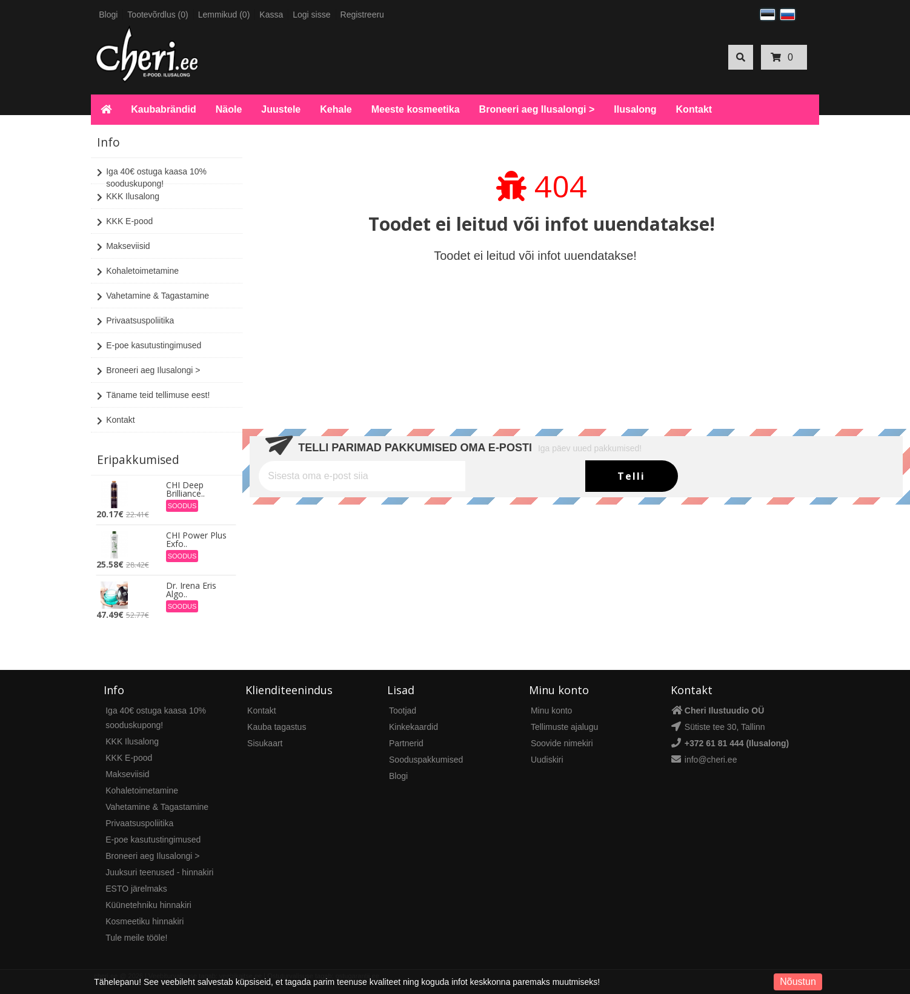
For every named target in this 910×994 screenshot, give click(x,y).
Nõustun (798, 981)
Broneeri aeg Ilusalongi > (537, 109)
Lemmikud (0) (224, 14)
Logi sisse (311, 14)
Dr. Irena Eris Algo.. (191, 589)
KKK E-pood (125, 222)
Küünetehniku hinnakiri (148, 905)
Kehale (335, 109)
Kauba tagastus (276, 727)
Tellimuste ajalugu (564, 727)
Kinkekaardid (413, 727)
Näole (229, 109)
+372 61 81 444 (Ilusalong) (737, 743)
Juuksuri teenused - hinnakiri (159, 872)
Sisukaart (264, 743)
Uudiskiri (547, 759)
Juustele (281, 109)
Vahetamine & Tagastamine (153, 297)
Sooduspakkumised (426, 759)
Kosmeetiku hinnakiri (144, 921)
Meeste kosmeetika (415, 109)
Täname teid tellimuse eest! (153, 396)
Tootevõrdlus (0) (157, 14)
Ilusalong (635, 109)
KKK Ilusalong (128, 197)
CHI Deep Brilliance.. (185, 489)
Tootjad (402, 710)
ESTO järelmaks (136, 888)
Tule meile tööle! (136, 938)
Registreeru (362, 14)
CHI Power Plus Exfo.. (196, 539)
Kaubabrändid (163, 109)
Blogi (108, 14)
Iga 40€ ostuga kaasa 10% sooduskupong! (152, 176)
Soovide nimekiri (562, 743)
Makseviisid (123, 247)
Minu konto (551, 710)
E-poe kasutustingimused (149, 346)
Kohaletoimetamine (138, 272)
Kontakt (694, 109)
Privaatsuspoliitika (135, 321)
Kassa (271, 14)
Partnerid (406, 743)
